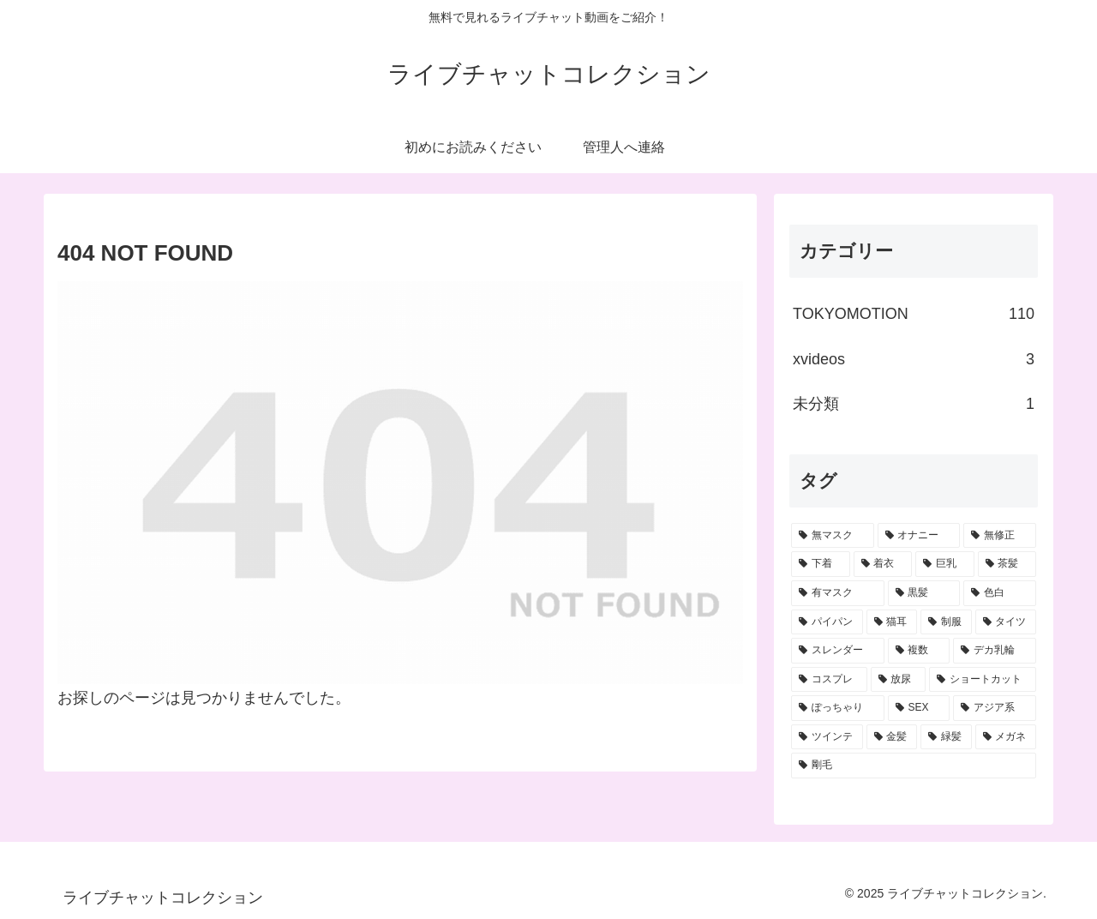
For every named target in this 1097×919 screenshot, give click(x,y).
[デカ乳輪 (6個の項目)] (994, 651)
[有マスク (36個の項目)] (837, 593)
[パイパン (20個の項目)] (827, 622)
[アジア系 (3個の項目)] (994, 708)
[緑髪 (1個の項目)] (946, 737)
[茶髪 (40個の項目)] (1007, 564)
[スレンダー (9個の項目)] (837, 651)
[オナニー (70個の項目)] (919, 536)
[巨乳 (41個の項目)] (944, 564)
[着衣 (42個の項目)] (883, 564)
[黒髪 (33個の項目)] (924, 593)
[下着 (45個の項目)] (820, 564)
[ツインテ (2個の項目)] (827, 737)
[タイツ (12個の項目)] (1006, 622)
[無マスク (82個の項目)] (832, 536)
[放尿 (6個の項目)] (898, 680)
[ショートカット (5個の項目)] (982, 680)
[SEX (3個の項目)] (919, 708)
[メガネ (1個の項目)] (1006, 737)
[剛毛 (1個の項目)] (913, 765)
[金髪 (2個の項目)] (892, 737)
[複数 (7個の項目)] (919, 651)
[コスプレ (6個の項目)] (829, 680)
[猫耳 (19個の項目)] (892, 622)
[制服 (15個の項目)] (946, 622)
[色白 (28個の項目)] (999, 593)
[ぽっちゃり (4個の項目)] (837, 708)
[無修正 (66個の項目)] (999, 536)
